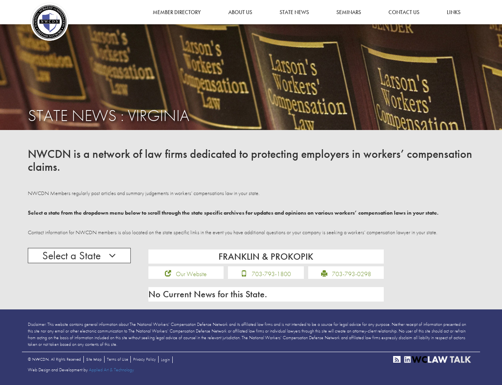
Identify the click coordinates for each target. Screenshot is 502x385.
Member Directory (177, 12)
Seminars (348, 12)
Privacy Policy (144, 359)
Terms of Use (117, 359)
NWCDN (49, 21)
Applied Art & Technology (111, 370)
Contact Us (403, 12)
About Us (240, 12)
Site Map (94, 359)
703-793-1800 (271, 274)
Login (165, 359)
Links (453, 12)
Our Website (191, 274)
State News (294, 12)
